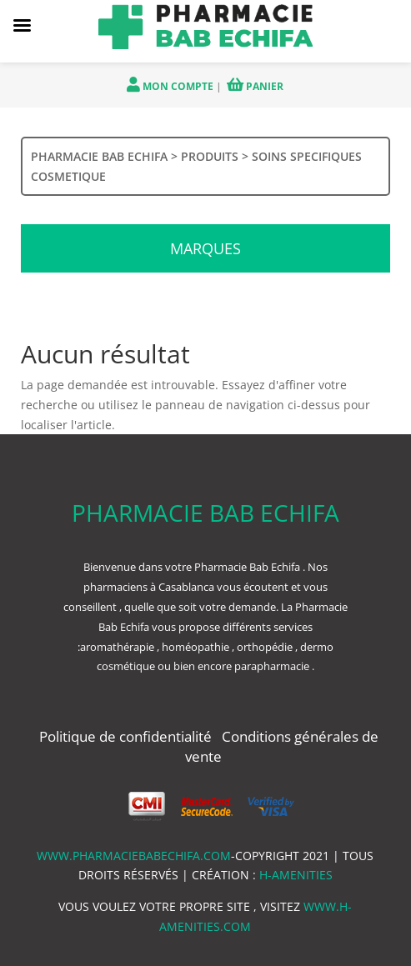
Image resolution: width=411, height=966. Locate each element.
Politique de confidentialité (127, 736)
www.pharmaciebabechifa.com (134, 855)
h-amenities (296, 875)
